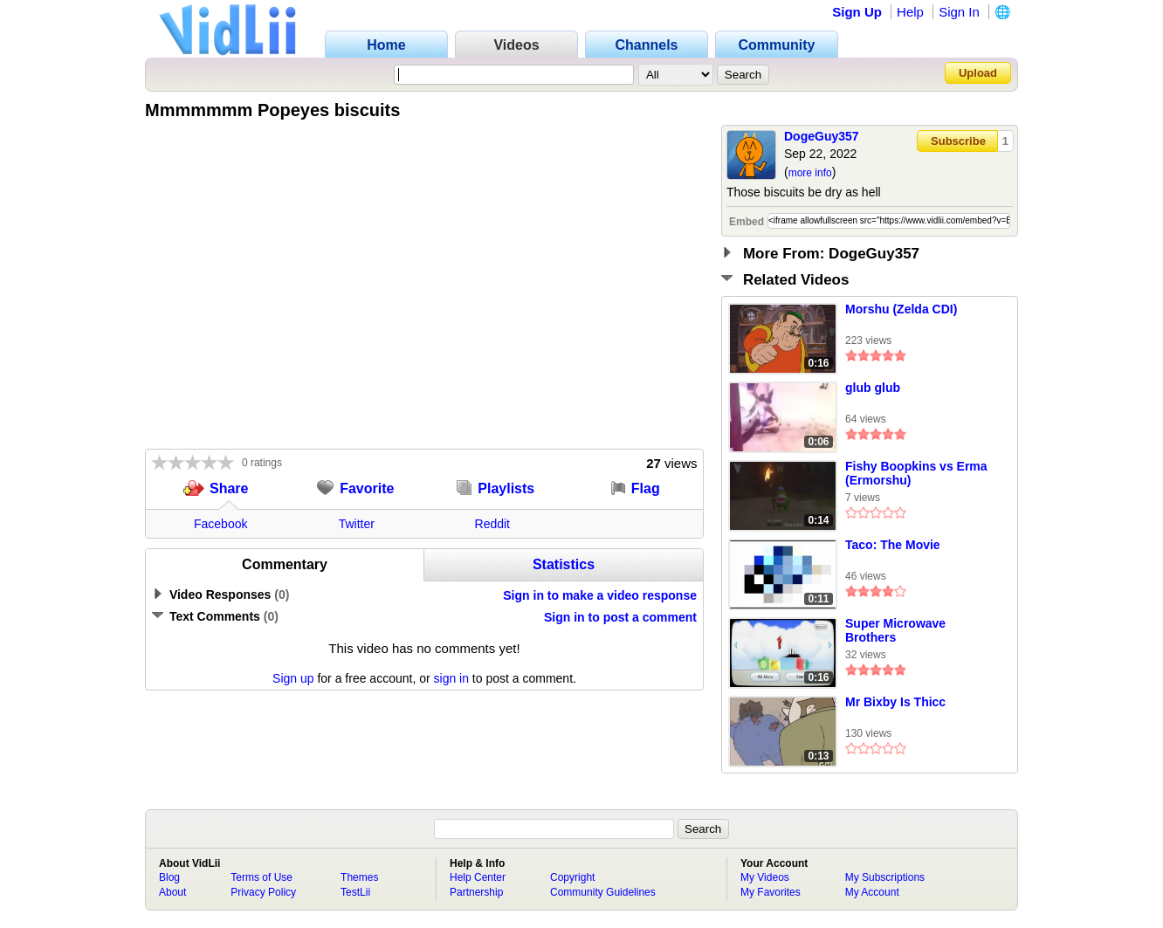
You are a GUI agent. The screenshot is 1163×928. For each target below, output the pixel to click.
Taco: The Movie (892, 545)
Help (910, 11)
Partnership (476, 892)
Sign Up (857, 11)
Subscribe (958, 141)
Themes (359, 877)
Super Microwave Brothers (895, 630)
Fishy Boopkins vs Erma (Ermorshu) (916, 473)
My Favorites (770, 892)
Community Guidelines (603, 892)
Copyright (572, 877)
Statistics (564, 564)
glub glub (872, 388)
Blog (169, 877)
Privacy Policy (263, 892)
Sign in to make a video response (600, 595)
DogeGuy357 (821, 136)
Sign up (292, 678)
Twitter (357, 524)
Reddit (492, 524)
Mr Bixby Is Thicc (895, 702)
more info (810, 173)
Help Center (478, 877)
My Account (872, 892)
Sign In (959, 11)
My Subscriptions (885, 877)
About (172, 892)
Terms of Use (261, 877)
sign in (451, 678)
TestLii (355, 892)
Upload (978, 72)
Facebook (220, 524)
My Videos (764, 877)
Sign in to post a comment (620, 617)
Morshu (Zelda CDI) (901, 309)
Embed (746, 222)
